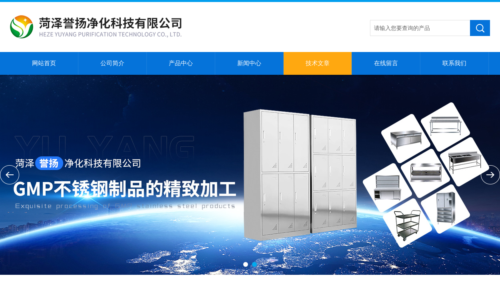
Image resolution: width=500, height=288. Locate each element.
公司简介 (112, 63)
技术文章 (318, 63)
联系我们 (454, 63)
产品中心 (181, 63)
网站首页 (44, 63)
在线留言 (386, 63)
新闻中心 (249, 63)
